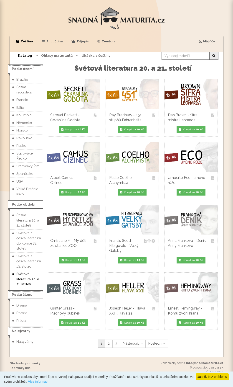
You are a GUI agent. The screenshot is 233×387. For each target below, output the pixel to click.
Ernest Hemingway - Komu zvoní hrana (191, 310)
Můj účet (208, 41)
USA (19, 181)
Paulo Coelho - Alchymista (132, 180)
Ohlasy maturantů (57, 56)
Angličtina (52, 41)
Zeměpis (106, 41)
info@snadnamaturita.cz (204, 363)
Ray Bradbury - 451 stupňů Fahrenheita (132, 117)
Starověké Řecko (24, 156)
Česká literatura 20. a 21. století (27, 220)
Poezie (21, 313)
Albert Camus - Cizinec (73, 180)
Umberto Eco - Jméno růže (191, 180)
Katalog (25, 56)
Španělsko (24, 174)
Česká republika (24, 89)
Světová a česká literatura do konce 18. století (28, 241)
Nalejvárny (24, 342)
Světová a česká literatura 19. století (28, 261)
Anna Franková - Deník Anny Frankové (191, 243)
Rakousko (24, 138)
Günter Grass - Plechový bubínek (73, 310)
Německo (24, 123)
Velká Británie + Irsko (28, 191)
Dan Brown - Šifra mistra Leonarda (191, 117)
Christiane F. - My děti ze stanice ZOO (73, 243)
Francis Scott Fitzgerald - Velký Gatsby (132, 245)
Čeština (24, 41)
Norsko (22, 130)
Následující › (133, 343)
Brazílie (22, 79)
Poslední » (156, 343)
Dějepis (80, 41)
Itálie (20, 108)
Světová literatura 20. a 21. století (27, 279)
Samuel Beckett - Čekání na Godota (73, 117)
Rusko (21, 146)
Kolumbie (24, 115)
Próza (21, 321)
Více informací (38, 381)
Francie (22, 100)
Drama (21, 305)
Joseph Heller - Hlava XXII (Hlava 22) (132, 310)
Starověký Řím (27, 166)
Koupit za (73, 129)
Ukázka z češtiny (96, 56)
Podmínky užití (20, 368)
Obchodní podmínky (25, 363)
